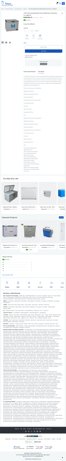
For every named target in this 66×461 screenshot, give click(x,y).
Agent (48, 447)
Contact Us (48, 428)
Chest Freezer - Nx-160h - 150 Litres (47, 207)
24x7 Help (59, 439)
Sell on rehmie (43, 64)
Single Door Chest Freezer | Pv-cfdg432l (10, 245)
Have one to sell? (44, 61)
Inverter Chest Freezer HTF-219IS (29, 245)
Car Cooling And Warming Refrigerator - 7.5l (47, 245)
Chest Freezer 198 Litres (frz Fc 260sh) (29, 207)
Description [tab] (41, 71)
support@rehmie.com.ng (29, 456)
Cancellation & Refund (31, 439)
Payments (29, 428)
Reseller (53, 439)
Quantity (26, 28)
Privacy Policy (22, 439)
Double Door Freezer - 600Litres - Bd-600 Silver (10, 207)
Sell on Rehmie (47, 439)
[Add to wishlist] (18, 222)
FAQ (21, 428)
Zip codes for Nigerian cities (39, 428)
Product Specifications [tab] (30, 71)
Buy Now (43, 51)
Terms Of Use (15, 439)
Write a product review (7, 275)
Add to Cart (43, 47)
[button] (63, 3)
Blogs (24, 428)
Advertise (30, 447)
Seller (39, 447)
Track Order (40, 439)
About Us (17, 428)
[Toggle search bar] (59, 3)
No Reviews (28, 20)
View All (61, 217)
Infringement (8, 439)
